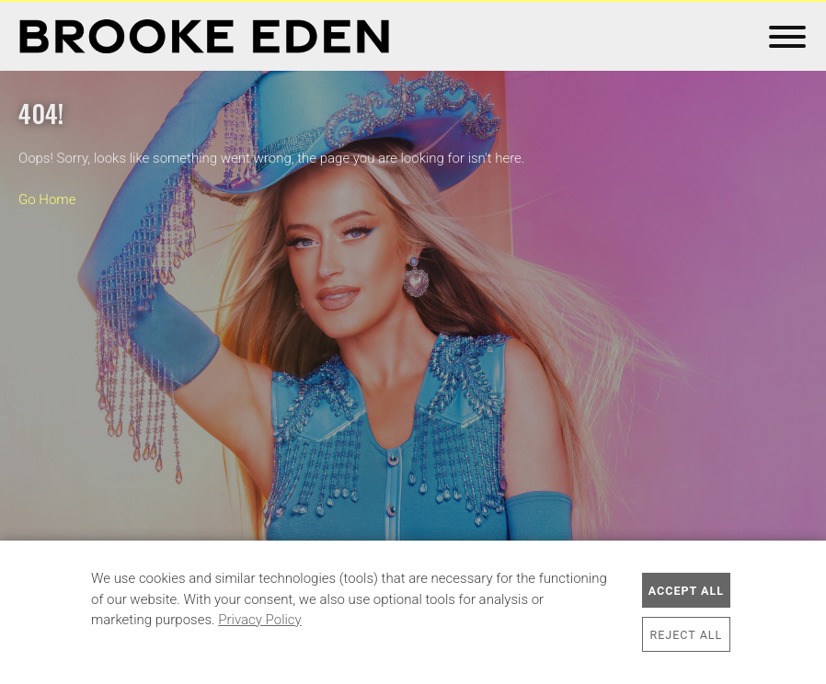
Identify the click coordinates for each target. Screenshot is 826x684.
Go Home (46, 199)
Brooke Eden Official (204, 36)
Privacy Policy (259, 619)
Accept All (686, 591)
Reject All (686, 635)
